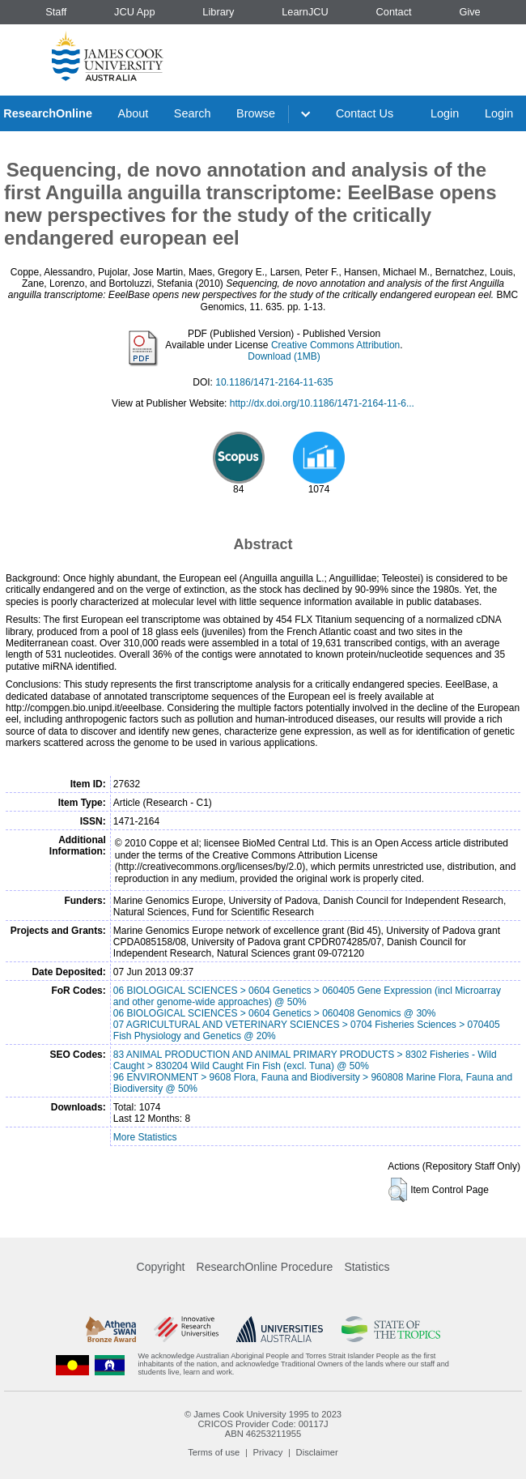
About (133, 113)
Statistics (366, 1266)
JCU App (134, 12)
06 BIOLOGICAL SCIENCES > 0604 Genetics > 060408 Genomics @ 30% (274, 1013)
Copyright (161, 1266)
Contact (394, 12)
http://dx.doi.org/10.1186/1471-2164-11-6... (322, 403)
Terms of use (214, 1452)
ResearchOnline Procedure (265, 1266)
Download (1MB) (284, 356)
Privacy (268, 1452)
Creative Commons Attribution (335, 345)
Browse (255, 113)
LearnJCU (305, 12)
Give (469, 12)
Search (192, 113)
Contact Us (364, 113)
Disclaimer (317, 1452)
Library (218, 12)
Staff (55, 12)
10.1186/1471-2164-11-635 (274, 382)
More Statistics (145, 1137)
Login (445, 113)
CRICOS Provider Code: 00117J (262, 1424)
